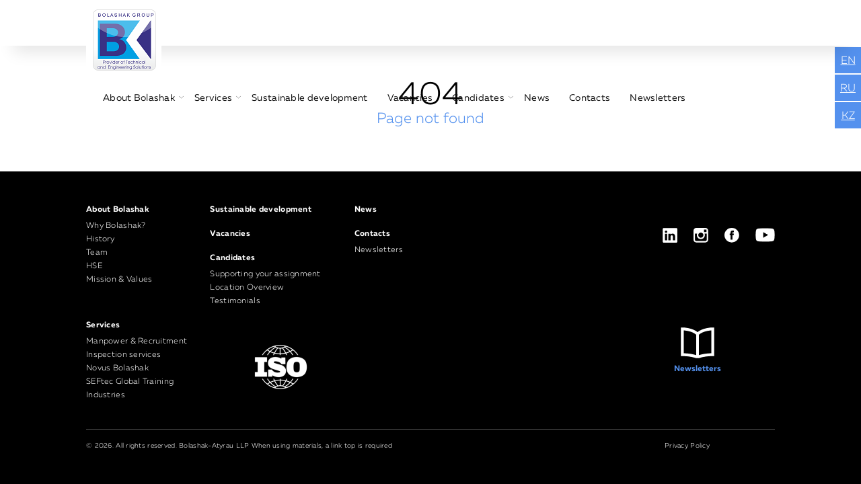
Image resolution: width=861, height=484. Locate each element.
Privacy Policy (687, 445)
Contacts (589, 98)
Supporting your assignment (265, 274)
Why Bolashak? (116, 226)
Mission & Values (119, 280)
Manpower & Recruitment (136, 341)
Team (97, 253)
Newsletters (657, 98)
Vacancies (410, 98)
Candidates (478, 98)
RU (848, 88)
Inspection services (123, 355)
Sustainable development (309, 98)
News (537, 98)
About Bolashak (139, 98)
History (100, 239)
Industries (105, 395)
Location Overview (247, 288)
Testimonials (235, 301)
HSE (94, 266)
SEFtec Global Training (130, 382)
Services (213, 98)
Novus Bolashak (117, 368)
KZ (848, 116)
